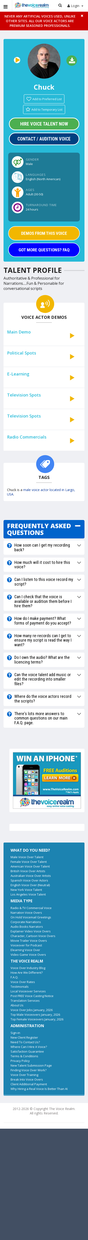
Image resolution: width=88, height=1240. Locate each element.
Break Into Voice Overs (27, 1079)
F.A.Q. (14, 977)
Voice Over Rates (23, 982)
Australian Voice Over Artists (31, 876)
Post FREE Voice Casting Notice (32, 996)
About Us (17, 1005)
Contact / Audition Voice (44, 139)
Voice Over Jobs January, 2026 (32, 1010)
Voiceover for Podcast (26, 945)
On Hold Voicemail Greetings (31, 917)
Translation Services (25, 1000)
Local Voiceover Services (28, 991)
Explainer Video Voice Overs (31, 931)
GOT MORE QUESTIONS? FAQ (44, 250)
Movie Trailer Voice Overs (29, 940)
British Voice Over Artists (28, 871)
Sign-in (15, 1033)
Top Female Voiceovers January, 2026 (37, 1019)
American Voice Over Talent (30, 866)
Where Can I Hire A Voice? (29, 1047)
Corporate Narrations (26, 922)
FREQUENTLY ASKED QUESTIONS (39, 529)
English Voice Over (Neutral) (30, 885)
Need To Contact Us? (25, 1042)
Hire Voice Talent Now (44, 124)
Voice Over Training (24, 1075)
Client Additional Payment (29, 1084)
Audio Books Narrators (27, 926)
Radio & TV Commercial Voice (31, 908)
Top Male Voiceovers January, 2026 (35, 1014)
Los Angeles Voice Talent (28, 894)
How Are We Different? (27, 972)
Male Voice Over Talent (27, 857)
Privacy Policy (20, 1061)
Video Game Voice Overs (28, 954)
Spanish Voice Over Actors (29, 880)
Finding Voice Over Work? (28, 1070)
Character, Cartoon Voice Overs (33, 936)
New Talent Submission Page (31, 1065)
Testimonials (20, 986)
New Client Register (24, 1037)
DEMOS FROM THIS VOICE (44, 233)
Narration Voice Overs (26, 912)
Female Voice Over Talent (29, 862)
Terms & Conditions (24, 1056)
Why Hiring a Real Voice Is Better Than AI (39, 1089)
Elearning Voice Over (25, 950)
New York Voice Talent (26, 890)
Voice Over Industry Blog (28, 968)
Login (75, 6)
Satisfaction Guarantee (27, 1051)
